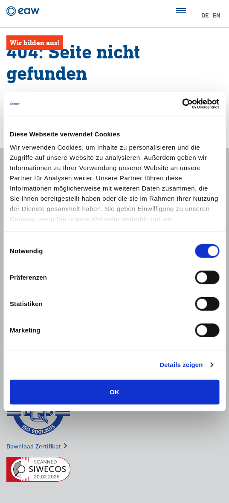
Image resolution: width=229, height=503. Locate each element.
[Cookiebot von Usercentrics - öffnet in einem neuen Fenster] (182, 104)
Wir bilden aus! (35, 42)
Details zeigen (181, 364)
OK (114, 391)
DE (205, 15)
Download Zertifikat (33, 446)
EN (216, 15)
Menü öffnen (181, 10)
